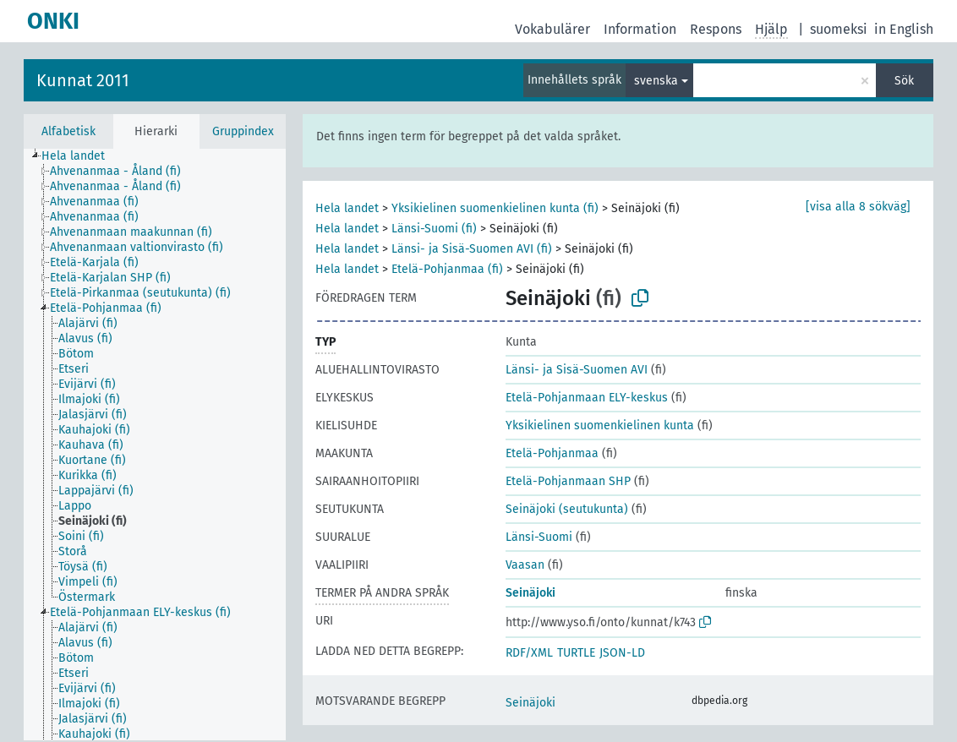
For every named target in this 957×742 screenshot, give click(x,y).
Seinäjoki (530, 593)
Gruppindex (243, 131)
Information (640, 29)
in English (903, 29)
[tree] (155, 444)
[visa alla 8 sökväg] (858, 206)
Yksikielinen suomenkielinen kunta (600, 425)
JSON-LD (622, 653)
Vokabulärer (552, 29)
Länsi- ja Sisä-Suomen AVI (577, 370)
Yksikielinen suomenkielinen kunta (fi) (495, 208)
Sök (904, 81)
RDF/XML (529, 653)
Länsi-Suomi (539, 537)
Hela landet (347, 208)
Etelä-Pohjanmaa (552, 453)
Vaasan (525, 565)
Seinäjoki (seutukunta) (567, 509)
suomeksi (838, 29)
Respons (715, 29)
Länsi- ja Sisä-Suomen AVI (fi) (471, 249)
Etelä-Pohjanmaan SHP (568, 481)
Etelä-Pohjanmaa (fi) (447, 269)
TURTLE (576, 653)
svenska (656, 81)
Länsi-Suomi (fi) (434, 228)
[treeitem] (80, 156)
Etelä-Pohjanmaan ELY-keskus (587, 397)
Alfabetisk (68, 131)
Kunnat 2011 (82, 80)
